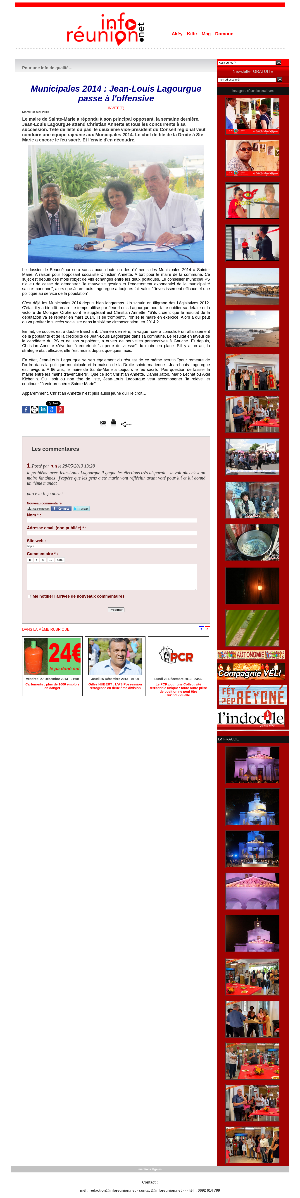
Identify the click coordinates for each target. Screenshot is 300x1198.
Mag (207, 33)
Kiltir (192, 33)
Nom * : (34, 515)
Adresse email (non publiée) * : (56, 528)
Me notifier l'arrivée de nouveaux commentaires (78, 596)
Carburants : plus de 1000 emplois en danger (52, 686)
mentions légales (150, 1168)
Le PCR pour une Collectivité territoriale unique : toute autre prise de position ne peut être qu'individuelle (178, 688)
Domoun (224, 33)
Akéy (178, 33)
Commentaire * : (42, 553)
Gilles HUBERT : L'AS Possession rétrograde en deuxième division (115, 686)
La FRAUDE (228, 739)
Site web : (36, 541)
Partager (126, 424)
